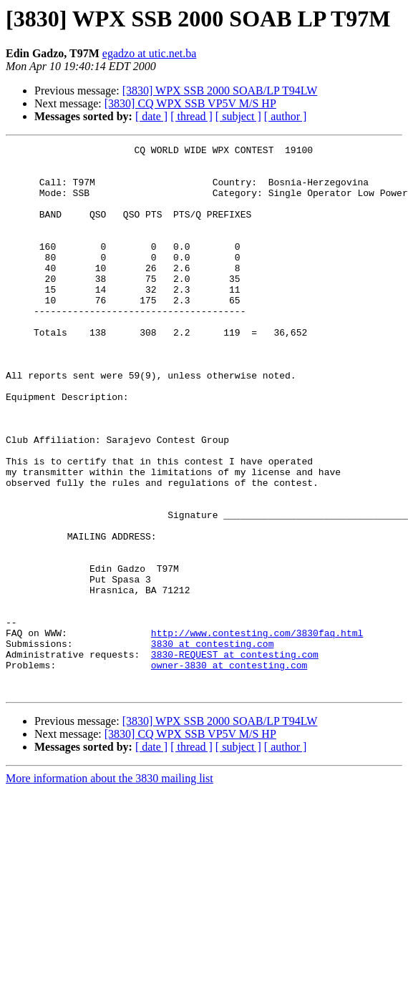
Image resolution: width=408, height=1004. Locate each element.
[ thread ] (191, 116)
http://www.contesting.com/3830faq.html (257, 731)
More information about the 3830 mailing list (109, 888)
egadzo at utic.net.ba (149, 53)
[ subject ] (238, 116)
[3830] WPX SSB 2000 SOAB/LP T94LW (220, 90)
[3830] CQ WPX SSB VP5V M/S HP (190, 103)
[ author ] (285, 116)
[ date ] (151, 116)
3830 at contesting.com (212, 744)
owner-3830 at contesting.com (229, 770)
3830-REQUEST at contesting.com (235, 757)
